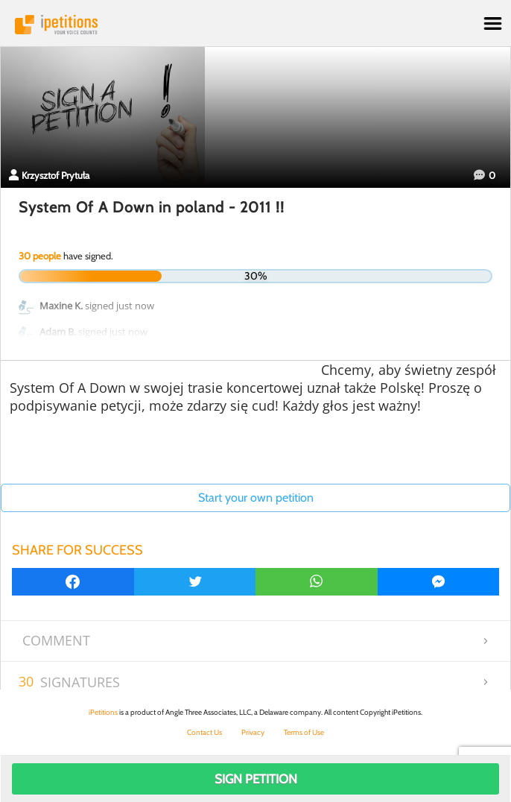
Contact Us (204, 732)
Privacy (252, 732)
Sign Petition (256, 778)
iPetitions (255, 24)
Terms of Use (304, 732)
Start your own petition (256, 497)
